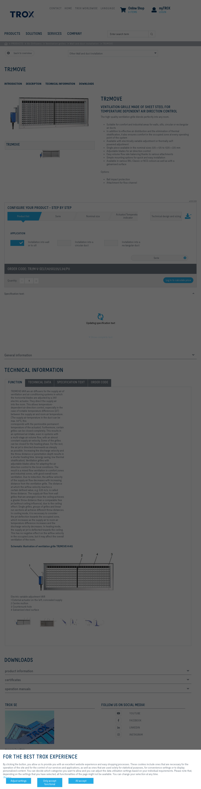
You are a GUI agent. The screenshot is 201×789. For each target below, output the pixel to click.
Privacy (7, 777)
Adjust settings (18, 780)
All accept (81, 780)
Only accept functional (49, 782)
